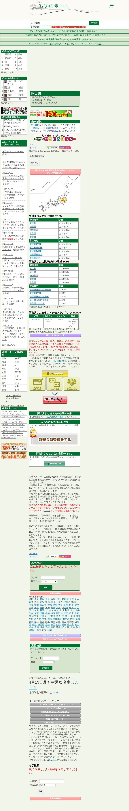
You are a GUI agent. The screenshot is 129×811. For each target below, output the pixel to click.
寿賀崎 (70, 622)
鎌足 (37, 125)
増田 (21, 95)
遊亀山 (32, 630)
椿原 (67, 610)
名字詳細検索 (55, 593)
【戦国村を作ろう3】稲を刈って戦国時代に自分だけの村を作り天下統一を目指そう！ (64, 35)
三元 (53, 624)
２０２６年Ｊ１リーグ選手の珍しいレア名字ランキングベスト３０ (13, 178)
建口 (51, 610)
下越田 (35, 610)
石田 (71, 613)
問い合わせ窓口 (59, 361)
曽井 (42, 622)
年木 (39, 630)
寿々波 (37, 619)
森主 (47, 622)
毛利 (42, 616)
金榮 (31, 602)
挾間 (66, 613)
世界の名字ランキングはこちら (55, 723)
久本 (73, 610)
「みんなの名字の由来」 (55, 417)
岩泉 (44, 630)
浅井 (42, 627)
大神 (47, 607)
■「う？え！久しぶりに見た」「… (13, 414)
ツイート (33, 145)
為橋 (78, 610)
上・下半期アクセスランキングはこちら (55, 715)
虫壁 (20, 65)
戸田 (58, 599)
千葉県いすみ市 (37, 303)
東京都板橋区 (36, 251)
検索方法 (35, 581)
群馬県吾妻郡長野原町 (40, 289)
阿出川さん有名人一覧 (55, 335)
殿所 (36, 607)
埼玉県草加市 (36, 254)
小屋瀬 (65, 607)
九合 (77, 599)
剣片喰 (10, 91)
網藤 (71, 605)
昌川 (62, 610)
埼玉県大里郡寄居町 (39, 300)
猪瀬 (36, 605)
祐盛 (31, 619)
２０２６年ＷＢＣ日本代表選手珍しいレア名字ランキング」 (13, 225)
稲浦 (4, 365)
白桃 (73, 627)
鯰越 (47, 602)
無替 (4, 372)
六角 (58, 622)
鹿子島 (18, 372)
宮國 (7, 65)
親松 (36, 602)
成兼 (17, 386)
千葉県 (33, 233)
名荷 (17, 390)
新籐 (64, 624)
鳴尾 (77, 605)
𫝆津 (20, 69)
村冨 (42, 610)
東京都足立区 (36, 244)
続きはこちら (8, 345)
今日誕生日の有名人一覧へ (55, 719)
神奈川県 (34, 230)
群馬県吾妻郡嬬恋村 (39, 296)
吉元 (17, 362)
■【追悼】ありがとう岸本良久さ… (13, 425)
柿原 (58, 616)
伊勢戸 (67, 602)
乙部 (21, 81)
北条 (52, 128)
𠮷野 (20, 62)
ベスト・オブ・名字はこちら (55, 708)
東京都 (51, 131)
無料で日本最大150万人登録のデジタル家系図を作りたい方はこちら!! (13, 165)
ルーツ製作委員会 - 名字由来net (13, 398)
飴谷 (42, 602)
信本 (4, 383)
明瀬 (50, 630)
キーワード (36, 658)
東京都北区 (35, 258)
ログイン (69, 425)
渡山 (77, 624)
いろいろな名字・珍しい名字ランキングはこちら (55, 705)
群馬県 (33, 237)
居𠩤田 (8, 58)
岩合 (4, 376)
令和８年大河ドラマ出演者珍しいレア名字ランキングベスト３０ (13, 315)
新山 (64, 622)
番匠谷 (43, 605)
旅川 (78, 627)
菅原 (50, 605)
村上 (17, 365)
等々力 (70, 624)
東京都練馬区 (36, 247)
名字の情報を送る (37, 156)
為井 (47, 624)
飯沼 (21, 87)
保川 (73, 616)
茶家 (53, 607)
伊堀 (55, 605)
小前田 (35, 616)
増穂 (4, 358)
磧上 (67, 616)
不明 (9, 95)
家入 (56, 610)
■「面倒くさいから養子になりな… (13, 416)
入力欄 (34, 577)
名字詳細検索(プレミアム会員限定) (69, 27)
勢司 (4, 390)
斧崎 (66, 605)
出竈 (53, 622)
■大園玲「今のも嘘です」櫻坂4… (13, 422)
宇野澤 (52, 616)
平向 (47, 599)
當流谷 (8, 54)
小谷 (17, 376)
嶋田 (4, 386)
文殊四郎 (57, 619)
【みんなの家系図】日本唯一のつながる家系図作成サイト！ (64, 39)
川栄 (58, 607)
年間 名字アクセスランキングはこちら (55, 712)
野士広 (70, 599)
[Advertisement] (55, 71)
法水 (31, 613)
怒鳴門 (18, 358)
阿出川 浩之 (36, 319)
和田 (4, 362)
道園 (53, 613)
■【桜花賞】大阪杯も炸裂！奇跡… (13, 435)
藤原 (35, 128)
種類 (33, 662)
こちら (10, 72)
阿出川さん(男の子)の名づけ (55, 635)
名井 (44, 619)
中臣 (33, 125)
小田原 (46, 128)
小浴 (17, 383)
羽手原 (66, 619)
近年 (73, 128)
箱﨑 (20, 54)
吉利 (53, 599)
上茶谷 (59, 602)
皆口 (17, 369)
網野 (72, 619)
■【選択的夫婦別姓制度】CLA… (12, 433)
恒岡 (36, 627)
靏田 (20, 58)
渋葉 (36, 613)
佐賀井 (72, 607)
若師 (64, 599)
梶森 (42, 613)
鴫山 (73, 602)
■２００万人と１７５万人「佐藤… (13, 427)
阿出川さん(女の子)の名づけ (55, 639)
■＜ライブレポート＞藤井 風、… (13, 419)
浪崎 (47, 627)
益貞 (42, 607)
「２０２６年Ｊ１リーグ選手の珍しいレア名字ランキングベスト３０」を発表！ (64, 44)
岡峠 (50, 619)
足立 (56, 131)
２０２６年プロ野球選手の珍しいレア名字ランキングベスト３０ (13, 209)
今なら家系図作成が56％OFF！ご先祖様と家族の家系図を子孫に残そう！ (64, 31)
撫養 (78, 616)
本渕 (31, 607)
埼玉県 (33, 226)
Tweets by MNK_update (12, 405)
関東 (33, 131)
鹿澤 (53, 602)
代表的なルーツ (11, 126)
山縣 (58, 624)
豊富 (4, 369)
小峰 (67, 627)
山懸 (47, 613)
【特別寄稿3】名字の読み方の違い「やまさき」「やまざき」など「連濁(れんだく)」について (13, 334)
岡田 (21, 91)
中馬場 (41, 624)
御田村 (59, 613)
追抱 (31, 599)
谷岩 (42, 599)
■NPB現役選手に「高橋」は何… (12, 411)
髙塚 (7, 69)
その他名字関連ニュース (8, 437)
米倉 (31, 627)
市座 (4, 379)
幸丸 (36, 599)
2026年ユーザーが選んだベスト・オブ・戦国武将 (13, 277)
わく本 (18, 379)
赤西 (60, 605)
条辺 (53, 627)
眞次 (34, 624)
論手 (58, 627)
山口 (36, 622)
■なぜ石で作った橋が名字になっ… (13, 430)
